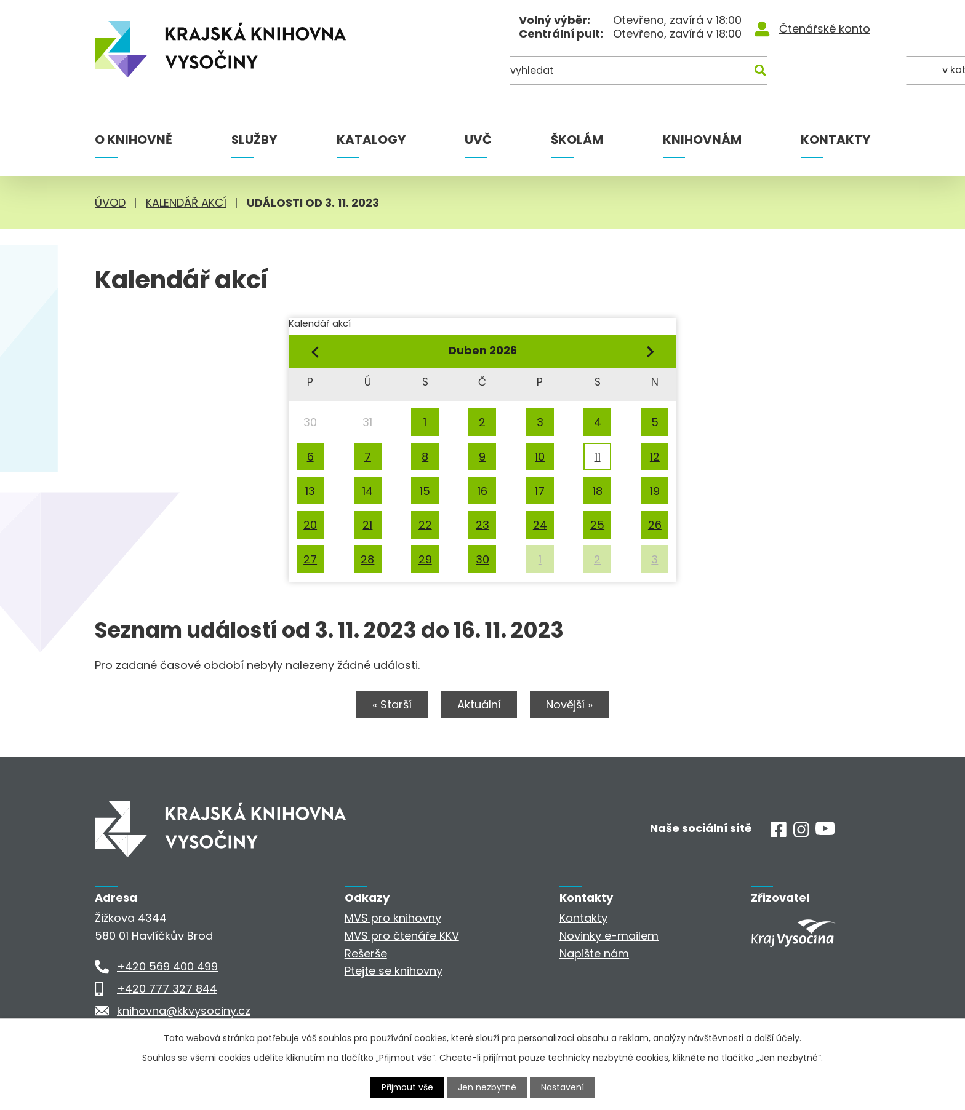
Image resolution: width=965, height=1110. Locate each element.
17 (540, 491)
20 (310, 525)
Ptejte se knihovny (393, 971)
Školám (577, 139)
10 (540, 456)
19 (655, 491)
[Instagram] (801, 833)
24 (540, 525)
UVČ (478, 139)
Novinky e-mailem (609, 936)
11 (598, 456)
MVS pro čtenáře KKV (402, 936)
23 (482, 525)
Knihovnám (702, 139)
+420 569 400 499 (167, 967)
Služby (254, 139)
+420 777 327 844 (167, 989)
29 (425, 559)
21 (367, 525)
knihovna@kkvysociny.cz (183, 1011)
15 (425, 491)
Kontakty (835, 139)
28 (367, 559)
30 (482, 559)
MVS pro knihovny (393, 918)
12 (655, 456)
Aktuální (479, 705)
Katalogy (371, 139)
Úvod (110, 202)
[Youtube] (825, 831)
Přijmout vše (407, 1087)
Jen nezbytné (487, 1087)
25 (597, 525)
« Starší (390, 705)
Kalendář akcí (186, 202)
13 (310, 491)
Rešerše (366, 953)
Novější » (571, 705)
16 (482, 491)
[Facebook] (779, 833)
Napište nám (594, 953)
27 (310, 559)
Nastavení (563, 1087)
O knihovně (133, 139)
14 (367, 491)
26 (655, 525)
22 (425, 525)
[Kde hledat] (810, 72)
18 (598, 491)
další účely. (777, 1038)
